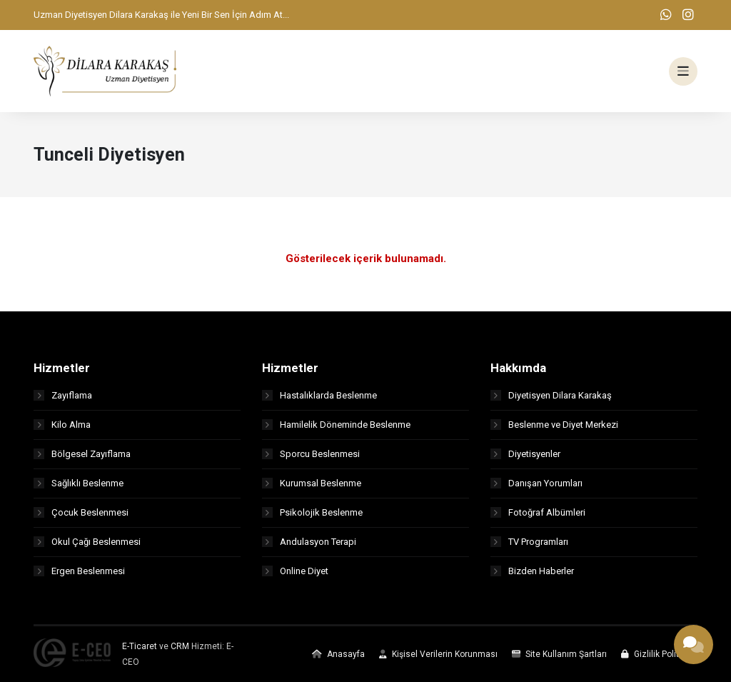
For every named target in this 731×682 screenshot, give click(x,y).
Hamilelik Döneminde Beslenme (336, 424)
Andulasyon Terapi (309, 541)
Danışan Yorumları (536, 483)
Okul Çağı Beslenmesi (87, 541)
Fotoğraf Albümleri (537, 512)
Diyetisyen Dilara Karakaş (551, 395)
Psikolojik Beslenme (312, 512)
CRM (180, 646)
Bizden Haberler (532, 571)
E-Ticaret (139, 646)
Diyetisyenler (525, 453)
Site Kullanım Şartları (559, 654)
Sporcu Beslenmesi (311, 453)
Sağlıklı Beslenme (78, 483)
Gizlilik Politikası (659, 654)
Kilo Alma (62, 424)
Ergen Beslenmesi (79, 571)
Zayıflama (63, 395)
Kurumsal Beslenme (311, 483)
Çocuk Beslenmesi (81, 512)
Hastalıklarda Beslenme (319, 395)
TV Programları (529, 541)
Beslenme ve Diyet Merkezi (554, 424)
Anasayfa (338, 654)
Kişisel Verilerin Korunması (438, 654)
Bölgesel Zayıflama (82, 453)
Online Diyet (295, 571)
